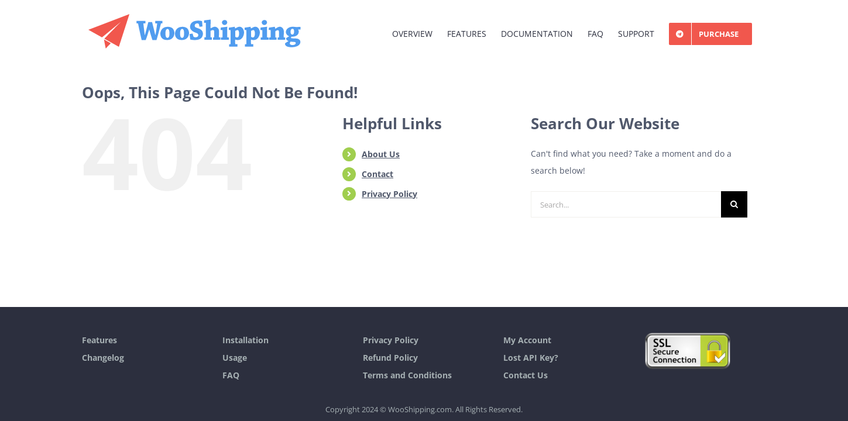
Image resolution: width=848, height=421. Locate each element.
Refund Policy (390, 357)
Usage (234, 357)
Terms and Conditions (407, 375)
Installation (245, 340)
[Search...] (626, 204)
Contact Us (525, 375)
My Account (527, 340)
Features (99, 340)
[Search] (734, 204)
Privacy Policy (389, 193)
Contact (377, 174)
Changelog (103, 357)
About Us (381, 154)
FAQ (230, 375)
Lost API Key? (530, 357)
